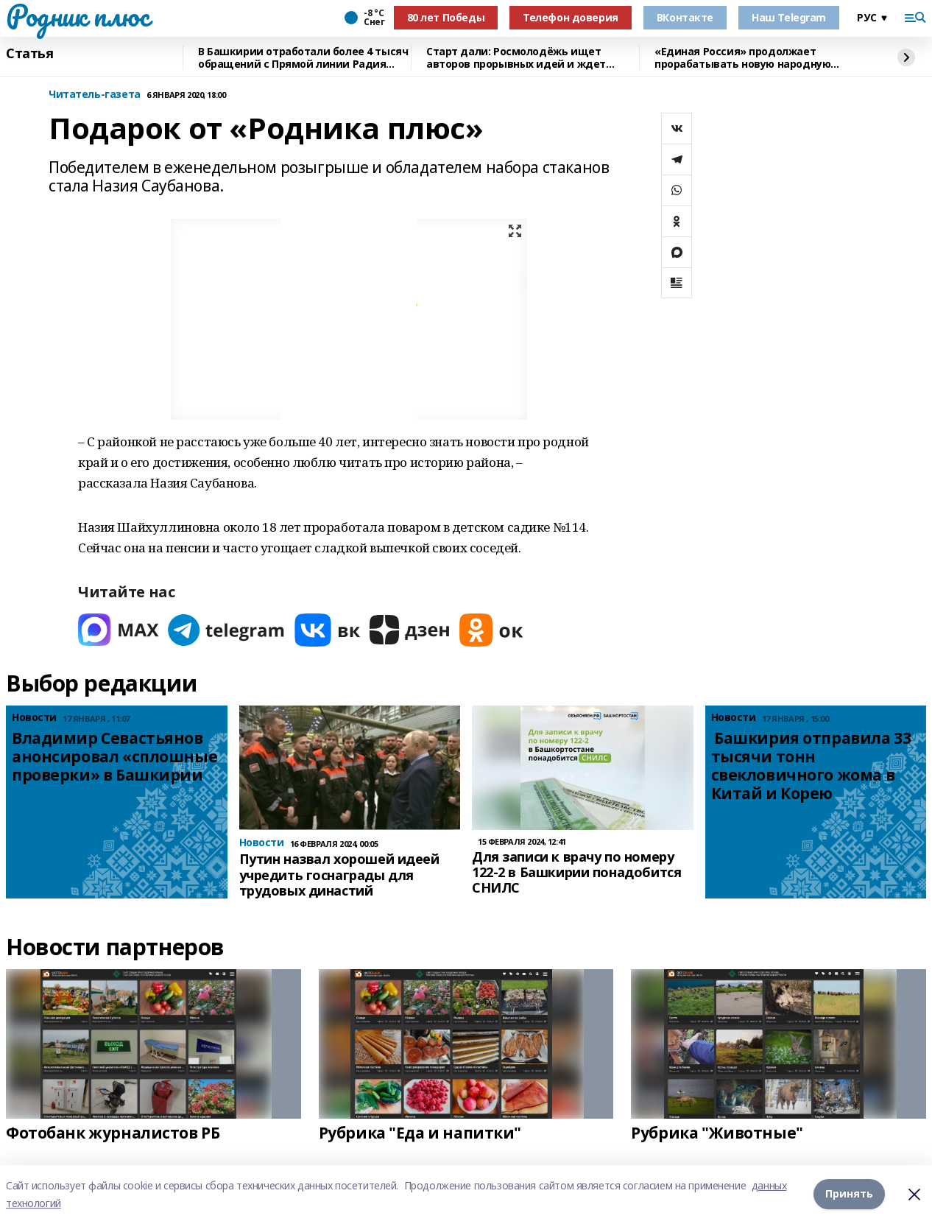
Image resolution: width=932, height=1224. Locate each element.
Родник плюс (77, 15)
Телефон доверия (570, 17)
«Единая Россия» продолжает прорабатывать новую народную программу (742, 58)
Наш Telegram (789, 17)
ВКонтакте (685, 17)
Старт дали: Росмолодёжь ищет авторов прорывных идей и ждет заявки (516, 58)
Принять (849, 1194)
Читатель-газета (95, 94)
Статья (29, 54)
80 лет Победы (446, 17)
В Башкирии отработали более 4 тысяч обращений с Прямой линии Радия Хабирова (303, 58)
